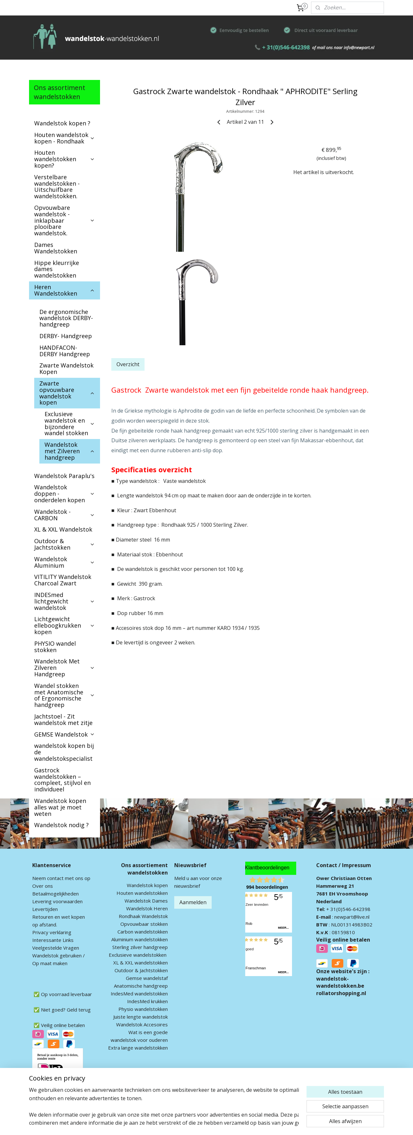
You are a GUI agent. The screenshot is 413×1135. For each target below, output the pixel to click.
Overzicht (127, 364)
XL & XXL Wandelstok (63, 529)
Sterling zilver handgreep (140, 947)
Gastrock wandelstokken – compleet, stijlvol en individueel (62, 779)
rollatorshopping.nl (341, 993)
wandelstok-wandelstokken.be (340, 982)
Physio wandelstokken (143, 1009)
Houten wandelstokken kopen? (64, 159)
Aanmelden (192, 902)
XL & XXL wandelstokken (140, 962)
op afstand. (44, 924)
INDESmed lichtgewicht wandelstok (64, 601)
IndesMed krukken (147, 1001)
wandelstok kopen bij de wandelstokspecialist (64, 752)
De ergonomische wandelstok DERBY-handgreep (66, 318)
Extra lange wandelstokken (138, 1047)
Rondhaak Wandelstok (143, 916)
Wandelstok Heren (147, 908)
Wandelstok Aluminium (64, 562)
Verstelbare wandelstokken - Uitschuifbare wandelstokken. (57, 186)
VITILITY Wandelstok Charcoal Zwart (62, 580)
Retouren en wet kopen (58, 917)
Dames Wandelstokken (55, 248)
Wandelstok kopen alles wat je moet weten (60, 807)
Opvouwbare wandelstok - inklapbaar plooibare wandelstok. (64, 220)
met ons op (77, 878)
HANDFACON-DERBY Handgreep (64, 351)
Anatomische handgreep (141, 986)
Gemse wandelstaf (147, 978)
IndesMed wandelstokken (139, 993)
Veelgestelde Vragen (55, 947)
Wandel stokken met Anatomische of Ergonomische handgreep (64, 695)
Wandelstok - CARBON (64, 515)
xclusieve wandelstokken (139, 955)
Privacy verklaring (51, 932)
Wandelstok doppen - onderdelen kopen (64, 493)
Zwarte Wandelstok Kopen (66, 368)
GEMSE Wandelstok (64, 734)
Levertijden (45, 909)
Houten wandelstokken (142, 893)
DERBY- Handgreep (65, 336)
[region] (164, 1106)
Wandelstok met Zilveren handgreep (70, 451)
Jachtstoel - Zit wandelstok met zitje (63, 719)
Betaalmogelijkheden (55, 893)
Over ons (42, 886)
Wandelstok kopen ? (62, 123)
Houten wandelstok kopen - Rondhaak (64, 138)
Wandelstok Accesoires (142, 1024)
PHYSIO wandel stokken (55, 647)
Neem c (40, 878)
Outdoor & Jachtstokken (64, 544)
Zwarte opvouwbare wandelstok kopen (67, 392)
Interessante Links (53, 940)
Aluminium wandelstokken (139, 939)
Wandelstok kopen (147, 885)
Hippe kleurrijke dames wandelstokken (56, 269)
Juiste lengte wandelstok (140, 1016)
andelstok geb (52, 955)
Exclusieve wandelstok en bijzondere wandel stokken (70, 423)
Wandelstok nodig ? (61, 825)
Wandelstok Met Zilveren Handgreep (64, 667)
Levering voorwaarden (57, 901)
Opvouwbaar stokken (144, 924)
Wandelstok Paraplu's (64, 476)
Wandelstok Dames (146, 900)
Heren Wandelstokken (64, 290)
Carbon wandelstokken (142, 931)
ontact (56, 878)
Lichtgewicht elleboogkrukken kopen (64, 625)
